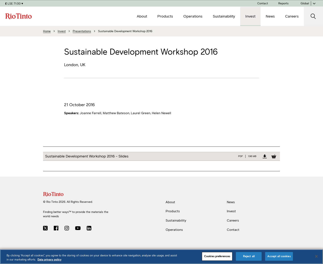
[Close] (316, 256)
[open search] (313, 16)
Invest (231, 211)
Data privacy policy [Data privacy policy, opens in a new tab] (49, 259)
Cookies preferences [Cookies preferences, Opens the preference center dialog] (217, 256)
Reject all (249, 256)
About (170, 202)
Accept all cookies (278, 256)
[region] (161, 256)
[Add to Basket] (274, 156)
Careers (233, 220)
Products (173, 211)
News (231, 202)
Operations (174, 230)
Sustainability (176, 220)
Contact (233, 230)
